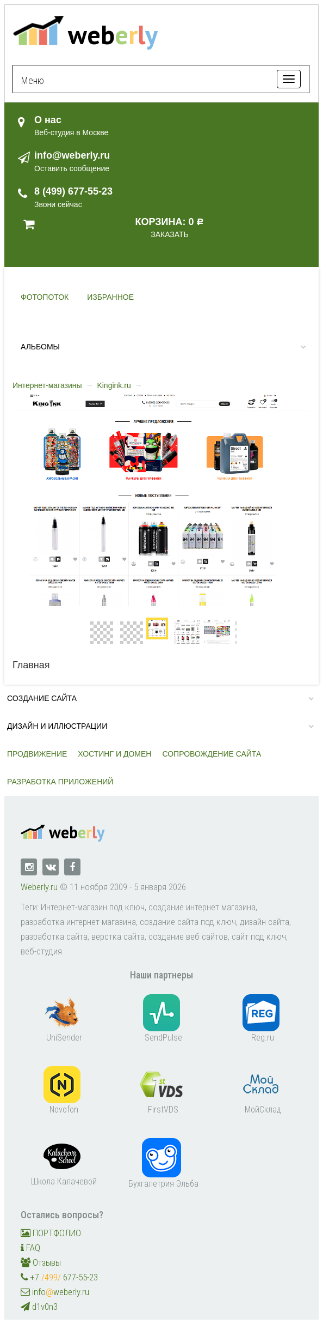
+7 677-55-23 (59, 1277)
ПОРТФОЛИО (51, 1233)
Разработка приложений (60, 781)
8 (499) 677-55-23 (73, 191)
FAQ (30, 1247)
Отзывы (41, 1262)
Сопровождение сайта (211, 753)
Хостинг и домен (114, 753)
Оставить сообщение (71, 168)
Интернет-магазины (47, 385)
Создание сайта (42, 698)
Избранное (110, 297)
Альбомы (40, 346)
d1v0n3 (39, 1306)
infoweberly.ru (55, 1291)
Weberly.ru (39, 886)
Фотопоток (45, 297)
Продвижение (37, 753)
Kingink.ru (114, 385)
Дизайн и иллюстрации (57, 726)
